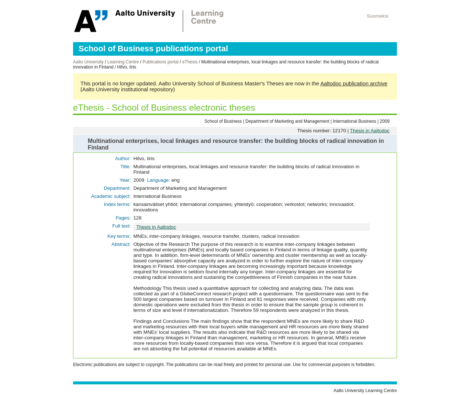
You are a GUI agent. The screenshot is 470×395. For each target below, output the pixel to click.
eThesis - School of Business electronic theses (164, 107)
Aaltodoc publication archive (353, 83)
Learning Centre (123, 61)
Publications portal (160, 61)
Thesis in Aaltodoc (370, 130)
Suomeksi (377, 16)
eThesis (190, 61)
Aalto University (88, 61)
